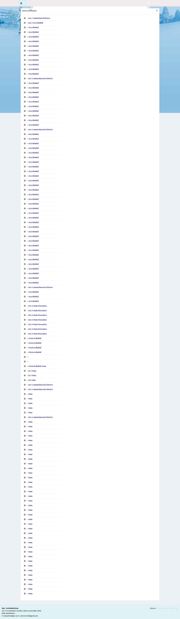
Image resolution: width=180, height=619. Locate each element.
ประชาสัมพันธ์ (34, 27)
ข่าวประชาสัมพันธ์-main (37, 366)
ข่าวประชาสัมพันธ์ (35, 338)
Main (30, 394)
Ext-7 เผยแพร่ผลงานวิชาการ (39, 18)
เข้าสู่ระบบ (156, 3)
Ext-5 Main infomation (38, 306)
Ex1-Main (32, 380)
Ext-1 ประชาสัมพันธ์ (36, 23)
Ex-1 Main (32, 371)
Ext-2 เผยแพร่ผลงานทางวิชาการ (41, 78)
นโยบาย (152, 608)
